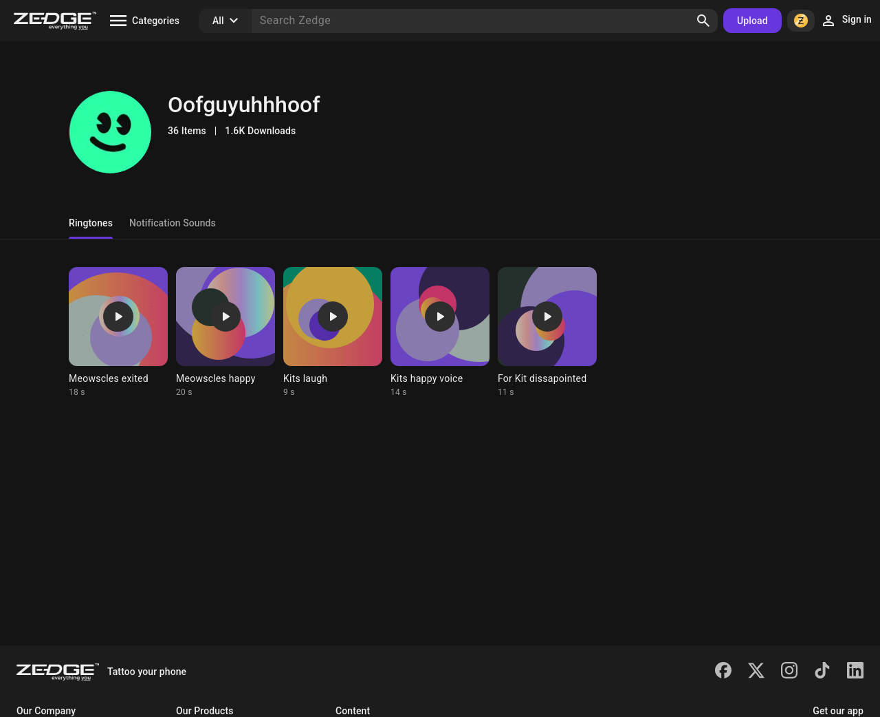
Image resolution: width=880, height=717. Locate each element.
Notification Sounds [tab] (172, 222)
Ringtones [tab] (91, 222)
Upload (752, 20)
